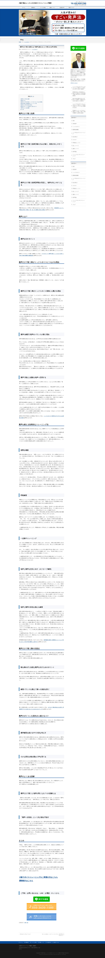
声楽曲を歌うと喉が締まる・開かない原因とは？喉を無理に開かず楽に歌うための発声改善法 (79, 93)
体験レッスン (41, 942)
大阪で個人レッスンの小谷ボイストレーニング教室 (35, 3)
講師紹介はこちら (26, 881)
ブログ (74, 158)
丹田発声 (75, 123)
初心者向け (75, 136)
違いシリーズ (76, 145)
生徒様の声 (49, 942)
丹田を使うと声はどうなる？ (25, 934)
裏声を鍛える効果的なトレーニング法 (28, 103)
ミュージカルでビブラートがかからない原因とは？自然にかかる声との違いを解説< (79, 88)
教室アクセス (56, 942)
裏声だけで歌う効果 (24, 99)
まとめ (22, 109)
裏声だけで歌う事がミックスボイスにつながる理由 (31, 101)
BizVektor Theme (52, 954)
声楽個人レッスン (76, 142)
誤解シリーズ (76, 148)
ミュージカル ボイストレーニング (79, 155)
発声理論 (75, 151)
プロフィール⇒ (74, 82)
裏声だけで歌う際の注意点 (26, 104)
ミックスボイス (34, 49)
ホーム (21, 942)
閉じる (32, 96)
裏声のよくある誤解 (24, 107)
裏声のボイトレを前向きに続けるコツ (28, 106)
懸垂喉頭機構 (76, 129)
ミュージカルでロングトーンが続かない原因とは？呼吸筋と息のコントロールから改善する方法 (79, 105)
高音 (74, 120)
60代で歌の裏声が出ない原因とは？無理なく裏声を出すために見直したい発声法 (79, 100)
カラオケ (75, 139)
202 (27, 922)
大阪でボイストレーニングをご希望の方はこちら (38, 877)
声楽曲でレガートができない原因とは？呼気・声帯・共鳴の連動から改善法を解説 (79, 111)
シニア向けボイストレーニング (79, 133)
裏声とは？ (23, 100)
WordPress (46, 954)
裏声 (25, 922)
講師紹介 (27, 942)
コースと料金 (34, 942)
